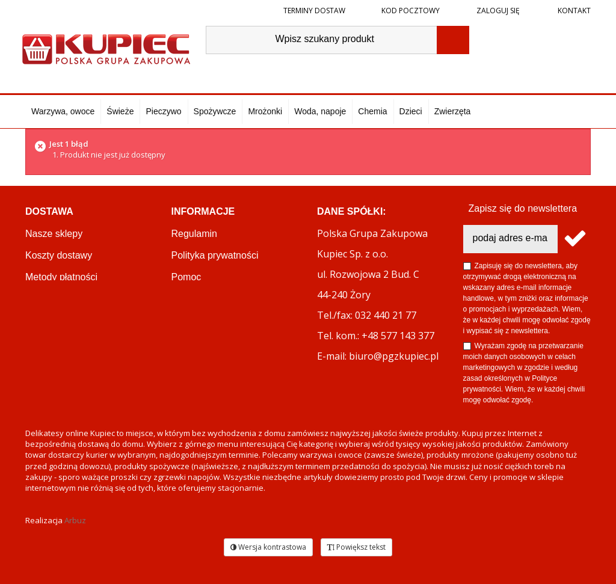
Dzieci (410, 111)
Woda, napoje (320, 111)
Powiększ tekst (356, 547)
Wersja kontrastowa (268, 547)
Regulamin (194, 234)
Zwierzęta (452, 111)
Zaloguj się (497, 10)
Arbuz (75, 520)
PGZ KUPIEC (200, 320)
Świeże (120, 111)
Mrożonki (265, 111)
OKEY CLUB (198, 299)
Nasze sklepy (53, 234)
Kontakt (573, 10)
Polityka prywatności (215, 255)
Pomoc (186, 277)
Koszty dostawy (58, 255)
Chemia (372, 111)
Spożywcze (215, 111)
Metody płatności (61, 277)
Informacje (203, 211)
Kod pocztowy (410, 10)
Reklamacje (50, 320)
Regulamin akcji (205, 342)
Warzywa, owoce (62, 111)
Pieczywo (163, 111)
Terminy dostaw (314, 10)
